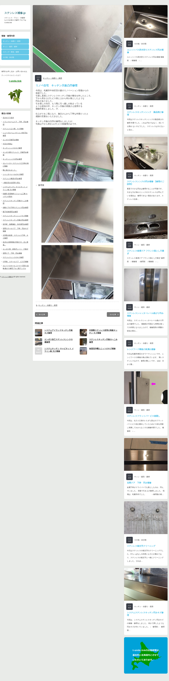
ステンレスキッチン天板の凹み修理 (15, 220)
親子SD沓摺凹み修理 (10, 212)
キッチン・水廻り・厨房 (11, 41)
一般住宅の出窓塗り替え (11, 182)
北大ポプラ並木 (8, 117)
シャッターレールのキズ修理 (13, 174)
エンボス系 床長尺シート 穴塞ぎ (15, 249)
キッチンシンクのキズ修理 (12, 148)
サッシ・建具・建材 (10, 46)
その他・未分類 (8, 57)
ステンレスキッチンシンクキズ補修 (15, 216)
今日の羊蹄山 (7, 144)
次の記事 (113, 319)
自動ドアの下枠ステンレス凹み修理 (15, 207)
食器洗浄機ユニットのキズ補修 (102, 353)
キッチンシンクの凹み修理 (12, 159)
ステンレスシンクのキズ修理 (13, 257)
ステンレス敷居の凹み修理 (12, 178)
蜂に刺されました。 (10, 170)
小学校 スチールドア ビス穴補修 (15, 261)
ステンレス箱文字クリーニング (141, 546)
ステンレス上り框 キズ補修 (13, 129)
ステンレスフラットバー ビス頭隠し (143, 416)
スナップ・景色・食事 (11, 52)
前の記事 (42, 319)
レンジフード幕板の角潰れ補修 (141, 349)
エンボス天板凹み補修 (11, 140)
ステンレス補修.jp (15, 12)
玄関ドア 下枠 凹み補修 (12, 253)
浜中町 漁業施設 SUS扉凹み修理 (15, 224)
